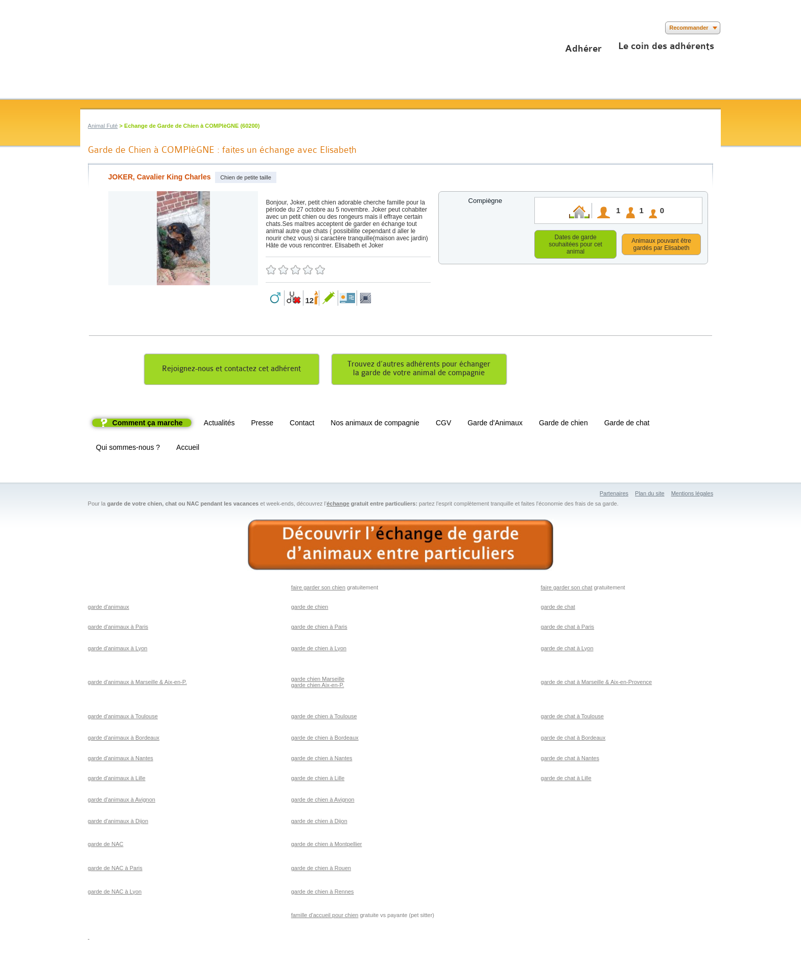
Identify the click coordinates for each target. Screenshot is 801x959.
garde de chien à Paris (319, 628)
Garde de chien (563, 424)
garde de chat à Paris (568, 628)
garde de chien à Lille (318, 780)
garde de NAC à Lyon (115, 893)
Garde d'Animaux (495, 424)
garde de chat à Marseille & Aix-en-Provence (596, 683)
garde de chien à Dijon (319, 822)
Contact (302, 424)
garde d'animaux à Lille (117, 780)
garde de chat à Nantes (570, 760)
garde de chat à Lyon (567, 650)
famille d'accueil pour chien (325, 917)
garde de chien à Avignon (323, 801)
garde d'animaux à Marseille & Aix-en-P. (137, 683)
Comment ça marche (147, 424)
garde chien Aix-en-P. (317, 686)
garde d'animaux (108, 608)
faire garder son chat (567, 589)
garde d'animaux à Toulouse (123, 718)
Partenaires (614, 495)
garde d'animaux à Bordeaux (123, 739)
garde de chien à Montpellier (326, 845)
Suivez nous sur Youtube (117, 27)
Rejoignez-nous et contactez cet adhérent (231, 370)
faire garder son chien (318, 589)
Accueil (187, 449)
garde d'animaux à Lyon (118, 650)
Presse (262, 424)
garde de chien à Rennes (322, 893)
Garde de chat (627, 424)
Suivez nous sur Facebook (86, 27)
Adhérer (583, 48)
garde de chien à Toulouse (324, 718)
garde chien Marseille (318, 680)
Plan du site (649, 495)
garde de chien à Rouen (321, 869)
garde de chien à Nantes (321, 760)
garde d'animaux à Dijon (118, 822)
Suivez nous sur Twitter (102, 27)
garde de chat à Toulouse (572, 718)
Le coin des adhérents (666, 46)
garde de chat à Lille (566, 780)
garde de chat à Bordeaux (573, 739)
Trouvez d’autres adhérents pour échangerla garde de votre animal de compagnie (418, 370)
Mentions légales (692, 495)
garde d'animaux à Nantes (120, 760)
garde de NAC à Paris (115, 869)
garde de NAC (106, 845)
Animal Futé (103, 126)
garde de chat (558, 608)
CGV (443, 424)
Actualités (219, 424)
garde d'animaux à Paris (118, 628)
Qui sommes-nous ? (128, 449)
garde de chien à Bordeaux (325, 739)
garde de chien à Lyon (318, 650)
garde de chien (309, 608)
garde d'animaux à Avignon (121, 801)
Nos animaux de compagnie (375, 424)
